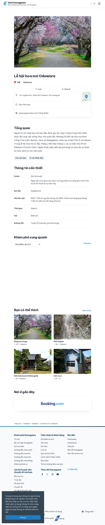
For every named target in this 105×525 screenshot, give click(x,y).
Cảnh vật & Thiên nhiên (50, 457)
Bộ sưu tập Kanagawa (23, 443)
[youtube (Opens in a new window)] (58, 474)
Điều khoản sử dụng (53, 511)
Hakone (70, 446)
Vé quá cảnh (19, 483)
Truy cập (17, 480)
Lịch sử (44, 450)
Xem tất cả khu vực (75, 453)
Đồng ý (23, 517)
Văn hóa (44, 443)
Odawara (27, 82)
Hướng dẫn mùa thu (22, 457)
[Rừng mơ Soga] (32, 330)
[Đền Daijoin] (72, 330)
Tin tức (17, 439)
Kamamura (72, 443)
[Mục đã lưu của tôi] (94, 3)
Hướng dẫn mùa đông (23, 460)
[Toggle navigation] (99, 3)
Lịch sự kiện (19, 446)
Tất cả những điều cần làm (52, 464)
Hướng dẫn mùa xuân (23, 450)
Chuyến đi (18, 487)
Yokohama (71, 439)
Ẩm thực (44, 446)
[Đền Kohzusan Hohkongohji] (32, 364)
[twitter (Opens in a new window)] (47, 474)
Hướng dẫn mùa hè (22, 453)
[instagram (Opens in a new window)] (52, 474)
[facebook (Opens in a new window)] (42, 474)
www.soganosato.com (28, 113)
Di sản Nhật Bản (36, 158)
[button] (94, 4)
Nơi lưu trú (18, 476)
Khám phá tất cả (21, 464)
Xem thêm (86, 310)
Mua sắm (44, 460)
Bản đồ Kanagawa (75, 450)
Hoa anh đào (20, 158)
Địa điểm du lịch (47, 439)
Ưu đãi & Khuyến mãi (22, 490)
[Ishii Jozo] (72, 364)
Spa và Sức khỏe (47, 453)
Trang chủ (17, 423)
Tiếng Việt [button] (87, 511)
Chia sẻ (66, 89)
